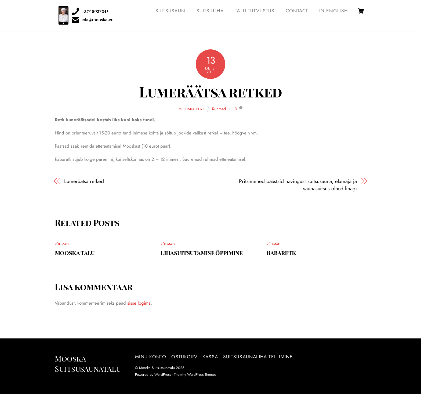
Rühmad (219, 109)
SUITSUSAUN (170, 10)
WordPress (162, 374)
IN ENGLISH (333, 10)
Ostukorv (184, 356)
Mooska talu (75, 252)
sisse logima (139, 303)
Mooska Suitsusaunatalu (157, 367)
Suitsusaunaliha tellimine (258, 356)
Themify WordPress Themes (195, 374)
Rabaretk (281, 252)
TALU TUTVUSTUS (254, 10)
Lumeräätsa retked (210, 91)
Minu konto (150, 356)
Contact (297, 10)
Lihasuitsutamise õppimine (201, 252)
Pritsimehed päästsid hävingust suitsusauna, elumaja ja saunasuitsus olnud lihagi (298, 185)
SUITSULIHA (210, 10)
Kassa (210, 356)
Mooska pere (192, 109)
